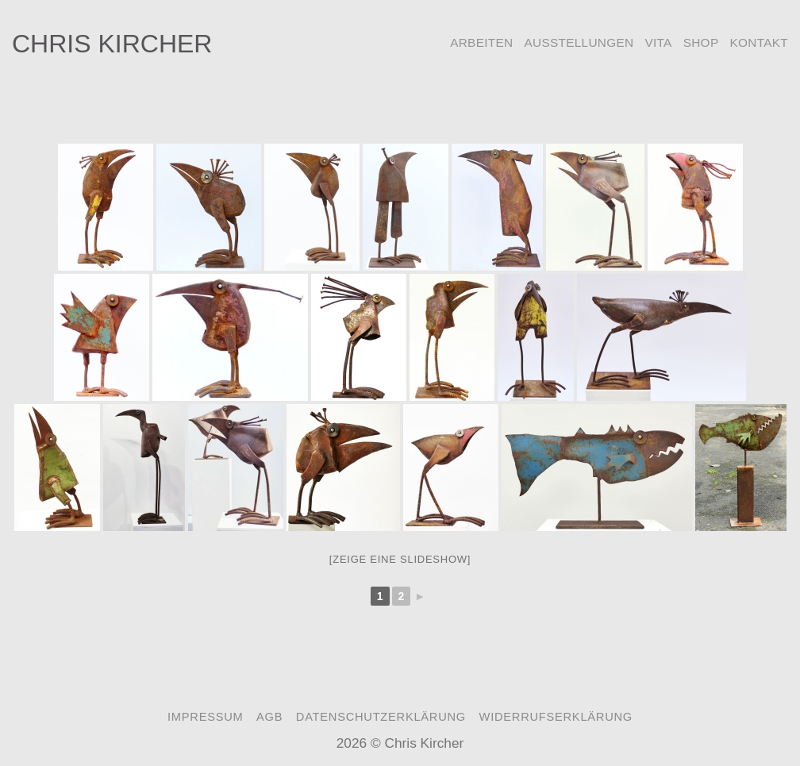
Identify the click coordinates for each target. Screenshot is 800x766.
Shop (701, 42)
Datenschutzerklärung (381, 716)
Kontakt (758, 42)
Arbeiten (481, 42)
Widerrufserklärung (556, 716)
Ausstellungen (578, 42)
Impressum (205, 716)
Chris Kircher (112, 43)
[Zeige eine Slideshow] (400, 559)
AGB (269, 716)
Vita (657, 42)
